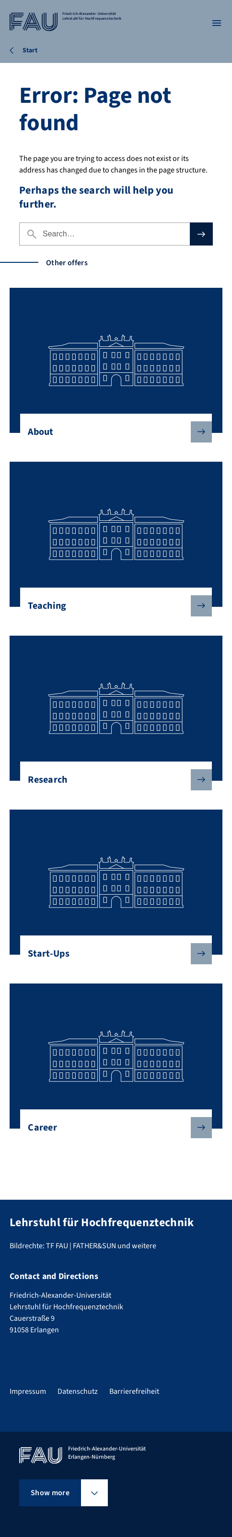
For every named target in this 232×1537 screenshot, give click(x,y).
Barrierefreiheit (134, 1391)
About (112, 432)
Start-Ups (112, 953)
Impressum (28, 1391)
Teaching (112, 605)
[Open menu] (216, 23)
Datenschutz (78, 1391)
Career (112, 1127)
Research (112, 779)
